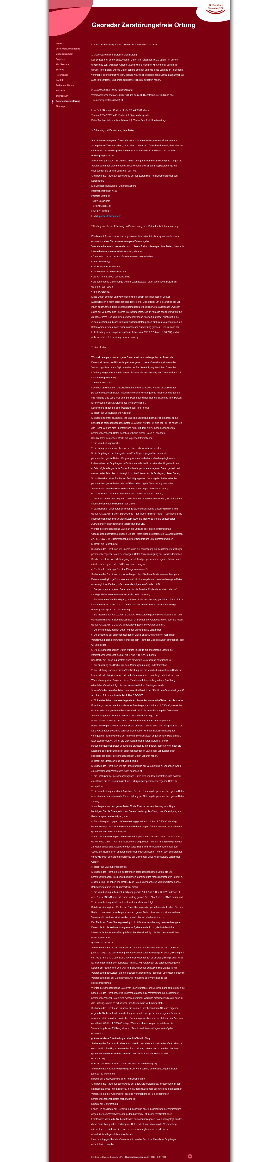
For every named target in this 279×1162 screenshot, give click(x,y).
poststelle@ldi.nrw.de (110, 216)
